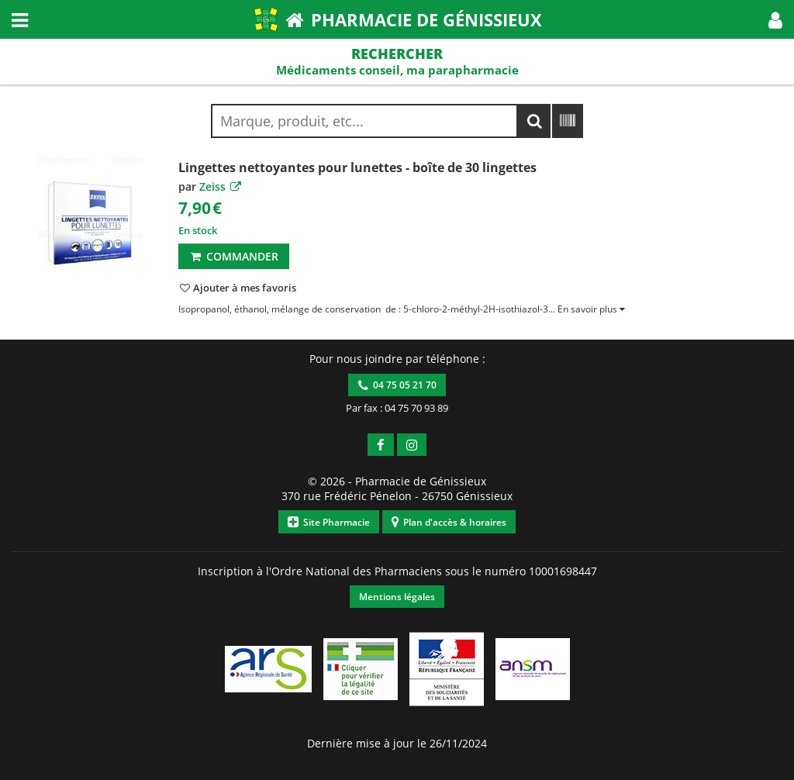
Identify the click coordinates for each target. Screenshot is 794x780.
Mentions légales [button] (397, 596)
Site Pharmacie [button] (329, 522)
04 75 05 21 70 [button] (397, 385)
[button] (775, 19)
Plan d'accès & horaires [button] (449, 522)
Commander (233, 256)
